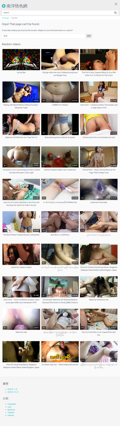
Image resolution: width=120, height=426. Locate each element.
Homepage (5, 18)
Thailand (11, 412)
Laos (9, 407)
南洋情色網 (14, 6)
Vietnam (11, 415)
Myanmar (11, 410)
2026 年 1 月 (12, 389)
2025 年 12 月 (13, 392)
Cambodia (12, 404)
